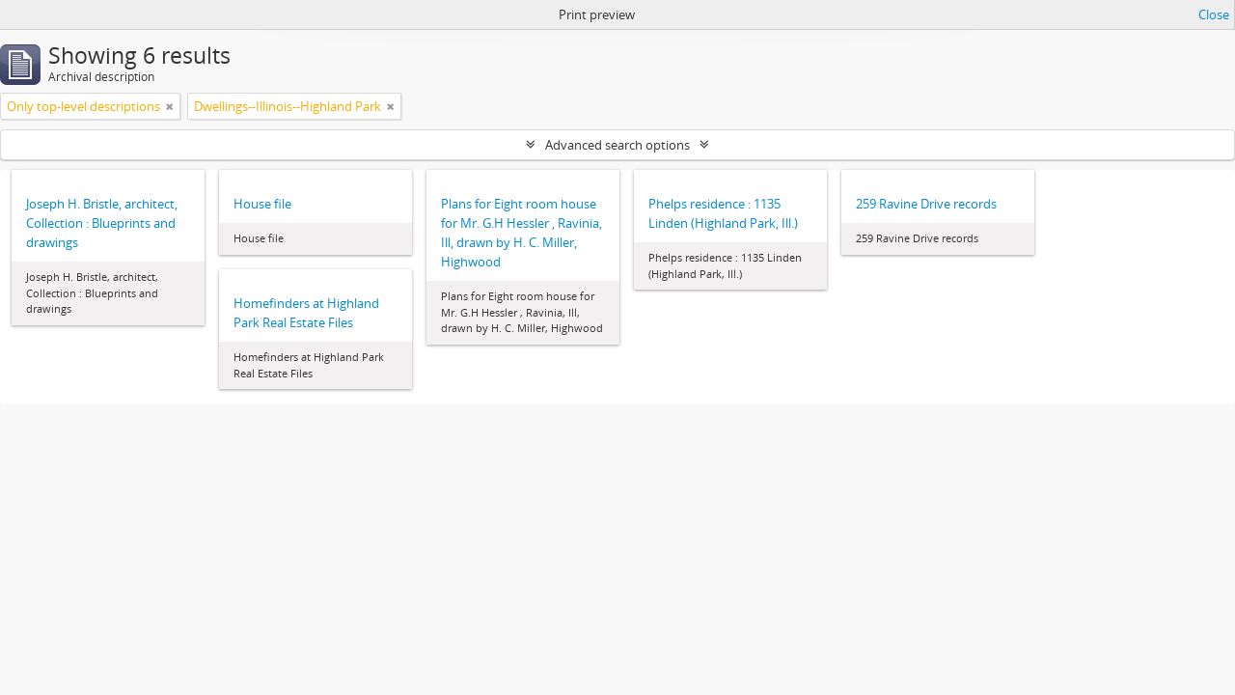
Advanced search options (617, 144)
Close (1213, 14)
